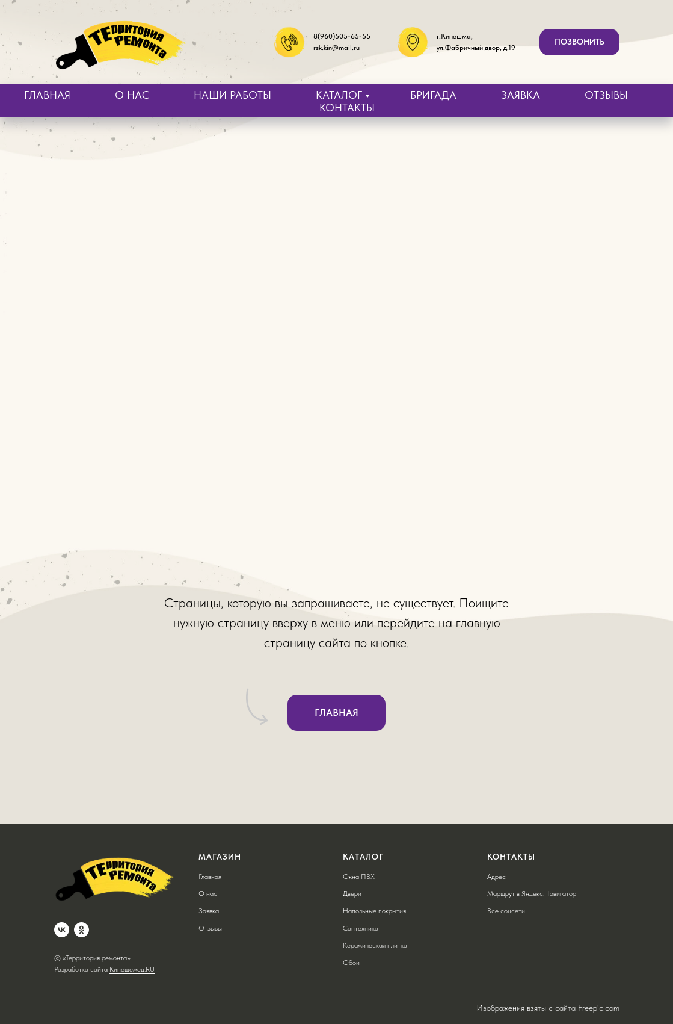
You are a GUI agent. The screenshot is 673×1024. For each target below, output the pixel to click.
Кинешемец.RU (132, 969)
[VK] (61, 929)
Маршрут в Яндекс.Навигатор (531, 893)
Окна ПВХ (359, 876)
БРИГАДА (433, 94)
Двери (352, 893)
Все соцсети (506, 911)
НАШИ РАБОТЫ (232, 94)
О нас (207, 893)
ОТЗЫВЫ (606, 94)
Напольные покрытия (374, 911)
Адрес (496, 876)
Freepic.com (598, 1008)
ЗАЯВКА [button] (520, 94)
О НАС (132, 94)
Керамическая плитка (375, 945)
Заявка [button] (208, 911)
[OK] (81, 929)
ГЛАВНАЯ (47, 94)
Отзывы (210, 928)
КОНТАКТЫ (347, 107)
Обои (351, 962)
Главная (209, 876)
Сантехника (360, 928)
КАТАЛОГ (339, 94)
